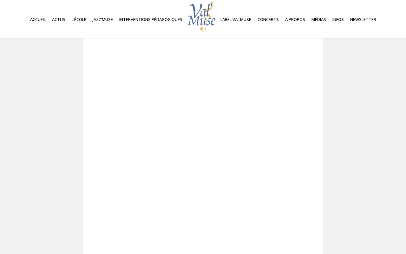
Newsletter (363, 19)
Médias (318, 19)
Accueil (38, 19)
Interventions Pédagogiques (150, 19)
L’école (79, 19)
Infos (338, 19)
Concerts (268, 19)
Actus (58, 19)
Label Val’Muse (235, 19)
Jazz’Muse (103, 19)
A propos (295, 19)
